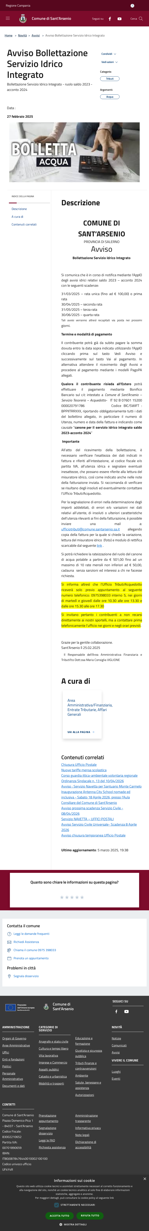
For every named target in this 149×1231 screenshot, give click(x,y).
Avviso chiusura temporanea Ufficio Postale (93, 835)
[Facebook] (108, 18)
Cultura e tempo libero (53, 1048)
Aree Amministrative (16, 1045)
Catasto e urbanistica (53, 1076)
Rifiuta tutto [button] (90, 1215)
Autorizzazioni (84, 1095)
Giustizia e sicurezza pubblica (88, 1053)
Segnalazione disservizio (47, 1131)
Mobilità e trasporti (51, 1083)
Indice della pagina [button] (23, 196)
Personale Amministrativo (12, 1076)
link (99, 545)
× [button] (144, 1179)
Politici (6, 1066)
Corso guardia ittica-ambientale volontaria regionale (99, 775)
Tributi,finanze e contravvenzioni (86, 1066)
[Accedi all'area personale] (132, 5)
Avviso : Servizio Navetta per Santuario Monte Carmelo (101, 786)
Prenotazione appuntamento (48, 1118)
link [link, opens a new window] (112, 1198)
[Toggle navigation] (7, 18)
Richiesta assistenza (52, 1147)
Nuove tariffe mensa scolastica (84, 770)
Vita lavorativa (48, 1055)
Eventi (116, 1078)
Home (8, 35)
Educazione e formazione (84, 1041)
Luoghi (116, 1071)
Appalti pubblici (49, 1069)
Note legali (82, 1135)
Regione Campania (18, 5)
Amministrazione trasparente (86, 1118)
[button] (74, 1224)
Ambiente (81, 1075)
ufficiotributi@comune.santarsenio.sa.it (90, 529)
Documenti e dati (13, 1085)
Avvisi (36, 35)
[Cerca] (141, 18)
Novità (22, 35)
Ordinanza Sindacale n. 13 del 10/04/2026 (92, 781)
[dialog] (74, 1203)
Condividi (109, 54)
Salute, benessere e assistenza (88, 1085)
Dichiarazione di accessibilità (85, 1145)
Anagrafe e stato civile (53, 1041)
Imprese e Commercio (53, 1062)
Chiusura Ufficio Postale (79, 764)
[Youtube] (118, 18)
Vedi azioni (110, 62)
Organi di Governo (14, 1038)
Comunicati (119, 1045)
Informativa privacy (88, 1128)
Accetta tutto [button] (59, 1215)
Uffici (5, 1052)
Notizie (116, 1038)
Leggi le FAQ (47, 1140)
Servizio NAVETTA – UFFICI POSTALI (87, 819)
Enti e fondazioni (13, 1059)
